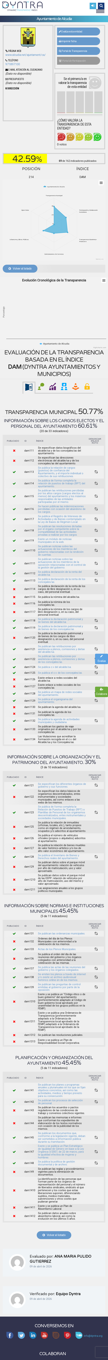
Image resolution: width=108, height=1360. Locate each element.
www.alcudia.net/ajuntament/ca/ (25, 55)
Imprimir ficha (67, 41)
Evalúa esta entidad (70, 31)
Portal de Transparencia (73, 51)
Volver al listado (20, 268)
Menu (100, 9)
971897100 (12, 64)
